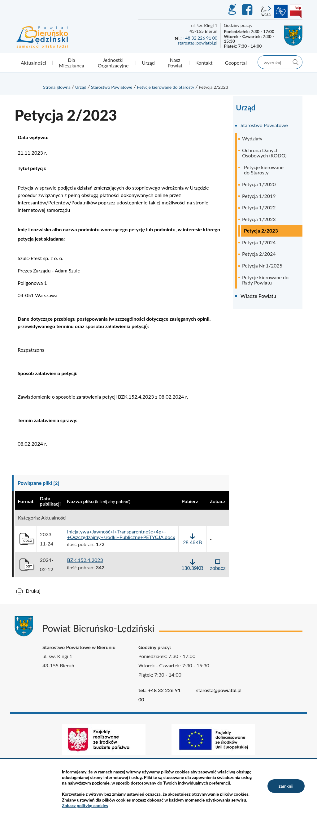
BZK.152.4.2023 (85, 560)
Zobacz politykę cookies (85, 805)
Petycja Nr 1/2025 (262, 265)
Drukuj (33, 591)
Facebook (248, 10)
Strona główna (57, 87)
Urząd (80, 87)
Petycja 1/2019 (259, 196)
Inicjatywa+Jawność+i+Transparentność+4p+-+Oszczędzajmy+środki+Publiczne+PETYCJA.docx (121, 534)
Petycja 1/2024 (259, 242)
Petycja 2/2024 (259, 254)
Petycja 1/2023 (259, 219)
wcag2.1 (266, 11)
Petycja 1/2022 (259, 207)
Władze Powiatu (258, 296)
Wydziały (252, 138)
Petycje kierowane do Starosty (165, 87)
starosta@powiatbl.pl (197, 43)
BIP (295, 11)
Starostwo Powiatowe (111, 87)
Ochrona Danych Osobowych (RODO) (264, 153)
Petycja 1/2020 (259, 184)
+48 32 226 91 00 (200, 38)
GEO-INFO (232, 10)
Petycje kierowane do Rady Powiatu (265, 280)
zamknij (286, 786)
